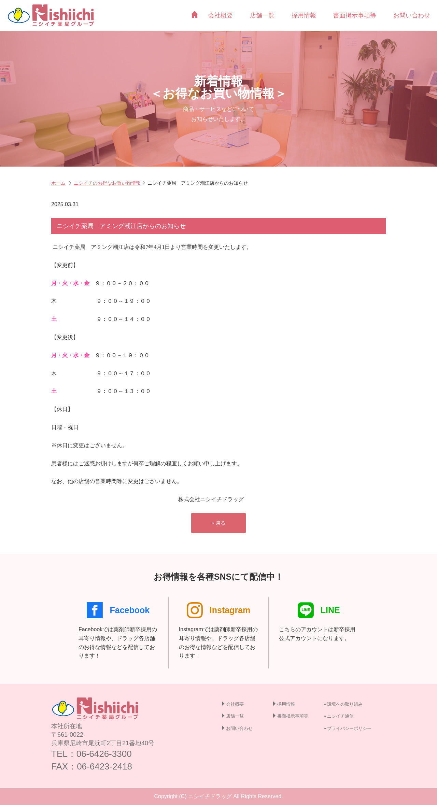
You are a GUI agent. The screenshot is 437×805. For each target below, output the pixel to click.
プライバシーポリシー (349, 728)
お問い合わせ (411, 15)
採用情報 (304, 15)
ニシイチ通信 (340, 716)
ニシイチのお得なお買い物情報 (107, 183)
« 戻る (218, 523)
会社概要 (220, 15)
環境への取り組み (345, 704)
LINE (319, 610)
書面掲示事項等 (354, 15)
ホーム (58, 183)
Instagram (218, 610)
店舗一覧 (262, 15)
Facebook (118, 610)
